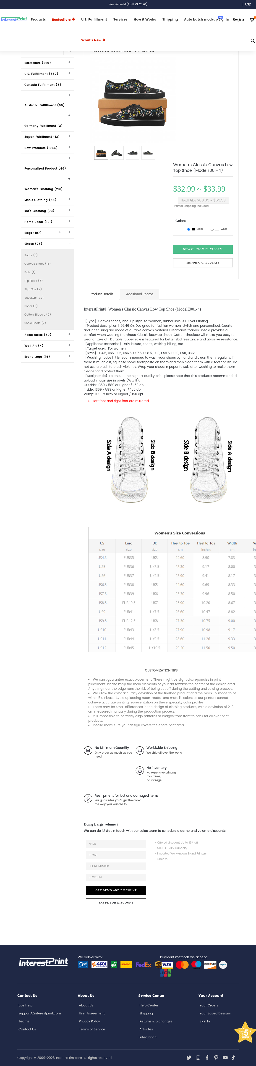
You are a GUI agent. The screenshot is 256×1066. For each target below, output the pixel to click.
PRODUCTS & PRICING (106, 51)
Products (38, 19)
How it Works (145, 19)
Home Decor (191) (38, 222)
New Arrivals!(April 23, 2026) (128, 4)
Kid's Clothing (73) (39, 211)
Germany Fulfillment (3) (43, 126)
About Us (86, 1005)
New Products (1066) (41, 148)
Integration (148, 1037)
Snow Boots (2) (35, 323)
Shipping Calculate (202, 262)
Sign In (205, 1021)
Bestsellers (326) (37, 63)
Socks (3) (31, 255)
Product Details (101, 294)
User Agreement (92, 1013)
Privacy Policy (89, 1021)
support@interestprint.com (39, 1013)
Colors (180, 221)
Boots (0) (31, 306)
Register (239, 19)
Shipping (170, 19)
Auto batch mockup (203, 19)
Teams (23, 1021)
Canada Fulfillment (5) (42, 85)
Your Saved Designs (215, 1013)
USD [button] (249, 4)
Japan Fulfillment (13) (42, 137)
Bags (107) (33, 233)
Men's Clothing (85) (40, 200)
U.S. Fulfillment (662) (41, 74)
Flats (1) (30, 272)
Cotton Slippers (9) (37, 315)
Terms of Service (92, 1029)
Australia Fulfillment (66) (44, 105)
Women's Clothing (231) (43, 189)
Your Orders (209, 1005)
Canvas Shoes (144, 51)
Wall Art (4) (34, 346)
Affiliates (146, 1029)
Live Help (25, 1005)
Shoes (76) (33, 244)
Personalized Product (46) (45, 169)
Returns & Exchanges (155, 1021)
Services (120, 19)
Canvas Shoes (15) (37, 264)
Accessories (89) (38, 335)
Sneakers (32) (34, 298)
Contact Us (27, 1029)
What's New (93, 40)
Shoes (127, 51)
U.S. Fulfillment (94, 19)
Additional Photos (139, 294)
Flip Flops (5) (33, 281)
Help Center (148, 1005)
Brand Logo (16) (37, 357)
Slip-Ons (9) (33, 289)
